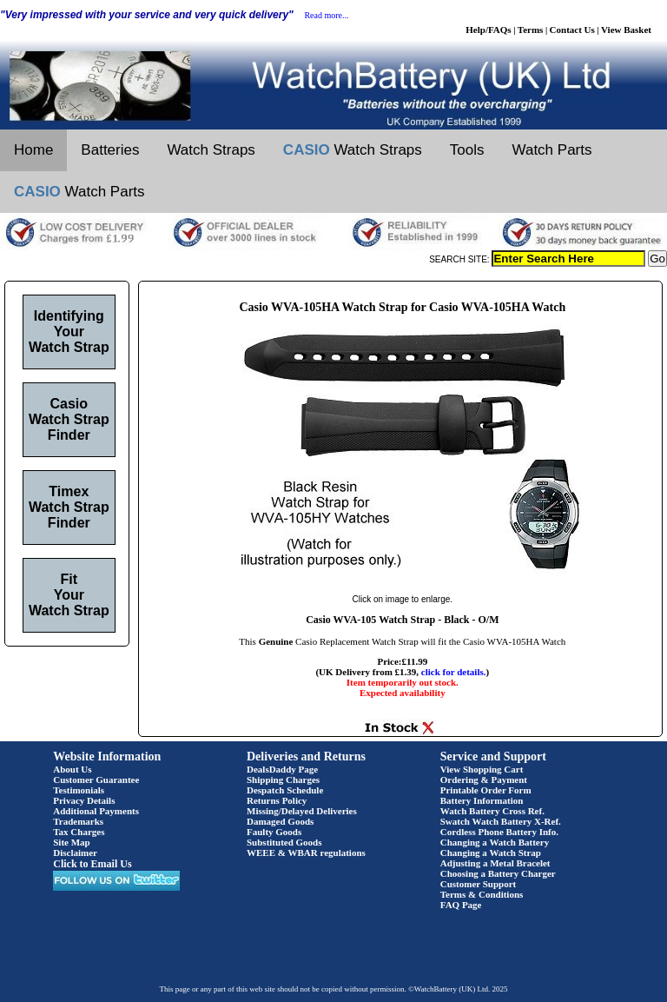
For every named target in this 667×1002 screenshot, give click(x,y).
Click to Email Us (92, 864)
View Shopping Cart (482, 769)
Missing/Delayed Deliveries (302, 811)
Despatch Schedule (285, 790)
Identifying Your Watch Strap (69, 332)
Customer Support (478, 884)
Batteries (110, 150)
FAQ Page (461, 904)
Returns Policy (277, 800)
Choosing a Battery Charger (498, 873)
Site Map (71, 842)
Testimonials (78, 790)
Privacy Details (84, 800)
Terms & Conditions (482, 894)
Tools (467, 150)
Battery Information (482, 800)
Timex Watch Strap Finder (69, 507)
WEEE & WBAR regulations (306, 852)
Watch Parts (552, 150)
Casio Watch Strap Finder (69, 419)
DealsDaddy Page (282, 769)
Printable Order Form (486, 790)
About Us (72, 769)
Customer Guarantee (96, 779)
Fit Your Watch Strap (69, 595)
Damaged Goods (280, 821)
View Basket (626, 29)
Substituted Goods (284, 842)
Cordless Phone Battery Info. (499, 831)
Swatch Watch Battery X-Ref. (500, 821)
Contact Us (572, 29)
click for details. (453, 672)
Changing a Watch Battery (494, 842)
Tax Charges (78, 831)
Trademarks (78, 821)
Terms (531, 29)
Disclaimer (75, 852)
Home (33, 150)
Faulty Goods (274, 831)
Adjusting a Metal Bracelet (495, 863)
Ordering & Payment (483, 779)
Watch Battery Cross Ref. (492, 811)
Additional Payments (96, 811)
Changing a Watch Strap (490, 852)
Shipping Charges (283, 779)
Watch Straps (210, 150)
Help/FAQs (488, 29)
